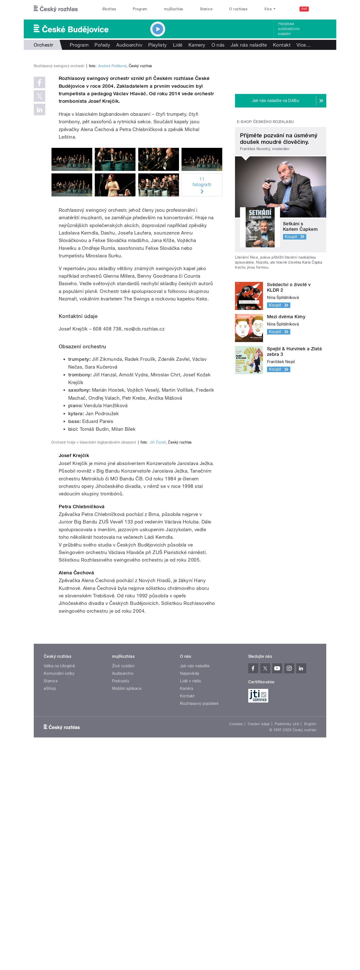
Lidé (177, 45)
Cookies (236, 944)
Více (303, 45)
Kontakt (281, 45)
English (310, 944)
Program (140, 9)
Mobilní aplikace (127, 909)
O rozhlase (238, 9)
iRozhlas (109, 9)
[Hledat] (319, 9)
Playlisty (157, 45)
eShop (50, 909)
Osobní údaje (259, 944)
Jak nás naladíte (249, 45)
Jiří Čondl (158, 663)
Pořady (102, 45)
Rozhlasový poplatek (199, 924)
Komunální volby (59, 894)
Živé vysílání (123, 886)
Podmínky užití (287, 944)
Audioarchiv (289, 29)
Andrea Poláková (112, 172)
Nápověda (189, 894)
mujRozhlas (173, 9)
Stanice (206, 9)
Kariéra (186, 909)
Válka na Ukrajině (59, 886)
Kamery (284, 34)
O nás (218, 45)
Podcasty (121, 901)
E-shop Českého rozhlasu (265, 122)
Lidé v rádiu (191, 901)
